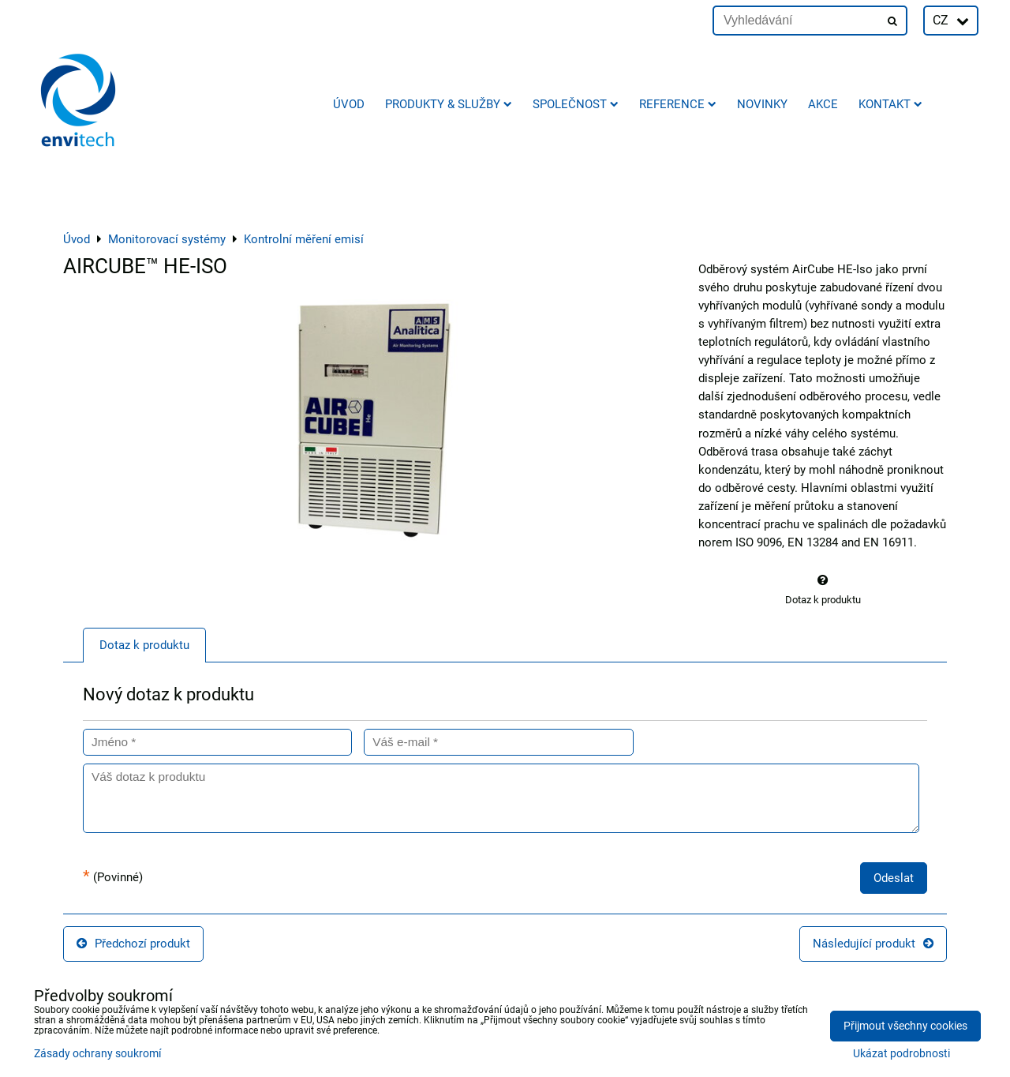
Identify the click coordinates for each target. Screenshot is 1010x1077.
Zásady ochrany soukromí (97, 1053)
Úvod (349, 104)
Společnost (576, 104)
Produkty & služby (448, 104)
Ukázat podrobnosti (901, 1054)
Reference (677, 104)
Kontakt (890, 104)
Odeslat (893, 878)
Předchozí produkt (133, 943)
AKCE (823, 104)
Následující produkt (873, 943)
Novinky (762, 104)
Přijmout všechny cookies (905, 1026)
